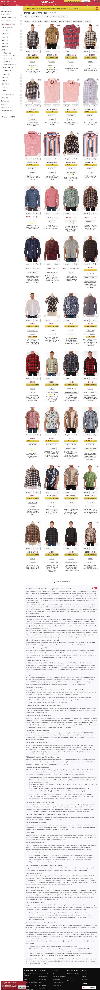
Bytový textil (5, 107)
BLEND (51, 334)
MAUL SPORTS (52, 272)
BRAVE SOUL (71, 506)
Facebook (84, 973)
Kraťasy (4, 74)
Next (71, 65)
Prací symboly (56, 979)
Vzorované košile (8, 59)
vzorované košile (60, 946)
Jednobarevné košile (9, 56)
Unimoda (33, 119)
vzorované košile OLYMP (89, 722)
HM (90, 65)
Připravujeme (6, 27)
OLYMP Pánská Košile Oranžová (71, 123)
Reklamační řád (57, 985)
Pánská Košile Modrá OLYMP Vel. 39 (90, 123)
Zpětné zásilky (42, 985)
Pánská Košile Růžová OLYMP (52, 123)
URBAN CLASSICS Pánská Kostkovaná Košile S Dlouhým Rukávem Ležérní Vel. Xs (71, 568)
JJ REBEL (51, 448)
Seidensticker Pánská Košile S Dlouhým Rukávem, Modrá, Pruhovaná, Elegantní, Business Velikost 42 (32, 279)
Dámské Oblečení (6, 21)
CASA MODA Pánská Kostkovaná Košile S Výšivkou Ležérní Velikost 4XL (90, 228)
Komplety (4, 84)
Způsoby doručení (43, 976)
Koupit (28, 51)
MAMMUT (33, 221)
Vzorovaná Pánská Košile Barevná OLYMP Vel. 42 (52, 177)
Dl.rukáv (5, 53)
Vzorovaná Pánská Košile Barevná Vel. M (90, 69)
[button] (32, 61)
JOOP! (32, 334)
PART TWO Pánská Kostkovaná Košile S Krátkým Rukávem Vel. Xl (90, 512)
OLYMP (51, 119)
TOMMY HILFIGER (52, 392)
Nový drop (4, 8)
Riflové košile (7, 70)
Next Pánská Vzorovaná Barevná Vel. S (71, 69)
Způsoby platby (42, 979)
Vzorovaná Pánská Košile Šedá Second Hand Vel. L (32, 124)
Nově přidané (5, 14)
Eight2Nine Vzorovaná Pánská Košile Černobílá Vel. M (71, 179)
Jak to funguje (92, 5)
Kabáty (4, 90)
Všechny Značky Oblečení (59, 976)
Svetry (4, 37)
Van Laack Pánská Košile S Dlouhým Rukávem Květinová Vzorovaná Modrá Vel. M (71, 341)
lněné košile (6, 67)
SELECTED (51, 65)
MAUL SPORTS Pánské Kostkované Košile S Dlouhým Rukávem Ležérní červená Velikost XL (51, 279)
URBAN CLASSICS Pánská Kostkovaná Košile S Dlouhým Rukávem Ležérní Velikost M (52, 568)
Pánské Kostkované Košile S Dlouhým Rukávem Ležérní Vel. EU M (32, 512)
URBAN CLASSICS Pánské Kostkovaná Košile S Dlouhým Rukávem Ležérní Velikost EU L (90, 284)
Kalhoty (4, 34)
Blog (54, 973)
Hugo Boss (74, 733)
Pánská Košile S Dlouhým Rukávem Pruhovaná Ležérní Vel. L (52, 227)
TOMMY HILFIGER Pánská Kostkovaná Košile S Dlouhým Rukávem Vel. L (52, 399)
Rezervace (57, 5)
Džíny (3, 40)
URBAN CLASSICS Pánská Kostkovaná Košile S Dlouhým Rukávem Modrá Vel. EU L (71, 399)
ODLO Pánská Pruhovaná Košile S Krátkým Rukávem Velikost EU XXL (71, 278)
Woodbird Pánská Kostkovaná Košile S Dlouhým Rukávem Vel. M (33, 568)
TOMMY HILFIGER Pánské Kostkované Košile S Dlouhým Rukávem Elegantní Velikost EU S (90, 456)
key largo (52, 506)
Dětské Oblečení (6, 94)
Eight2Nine (71, 172)
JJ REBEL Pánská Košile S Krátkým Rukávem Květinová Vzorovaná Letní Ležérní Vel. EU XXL (51, 455)
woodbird (32, 562)
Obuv (2, 98)
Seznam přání (74, 5)
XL (38, 217)
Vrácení (40, 982)
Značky (43, 5)
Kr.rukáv (5, 61)
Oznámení (30, 5)
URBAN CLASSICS (90, 277)
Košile (3, 50)
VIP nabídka (5, 11)
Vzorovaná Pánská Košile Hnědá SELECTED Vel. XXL (51, 71)
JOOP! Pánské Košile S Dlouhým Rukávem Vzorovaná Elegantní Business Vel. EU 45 (32, 342)
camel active (71, 221)
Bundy (4, 77)
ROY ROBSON (90, 334)
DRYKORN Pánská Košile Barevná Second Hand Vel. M (33, 71)
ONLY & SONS (71, 448)
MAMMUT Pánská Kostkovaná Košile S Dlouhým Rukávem (32, 227)
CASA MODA (90, 221)
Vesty (3, 87)
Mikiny (4, 43)
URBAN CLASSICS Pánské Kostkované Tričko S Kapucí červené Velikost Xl (90, 398)
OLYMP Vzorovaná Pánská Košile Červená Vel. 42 (33, 177)
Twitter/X (84, 976)
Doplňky (3, 101)
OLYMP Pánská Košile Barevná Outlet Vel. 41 (90, 176)
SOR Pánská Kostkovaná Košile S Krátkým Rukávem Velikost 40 (32, 456)
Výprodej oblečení (6, 17)
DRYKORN (32, 65)
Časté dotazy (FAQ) (43, 973)
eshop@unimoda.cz (72, 978)
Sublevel (33, 392)
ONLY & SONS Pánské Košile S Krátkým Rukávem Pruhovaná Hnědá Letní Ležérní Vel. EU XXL (71, 455)
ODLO (71, 272)
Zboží (5, 5)
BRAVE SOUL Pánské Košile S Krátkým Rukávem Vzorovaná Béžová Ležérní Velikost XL (71, 512)
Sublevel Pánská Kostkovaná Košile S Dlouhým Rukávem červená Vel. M (32, 398)
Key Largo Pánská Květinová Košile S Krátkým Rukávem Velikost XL (51, 512)
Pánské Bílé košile (28, 989)
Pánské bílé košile (8, 64)
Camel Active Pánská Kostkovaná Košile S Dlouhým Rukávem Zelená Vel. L (71, 229)
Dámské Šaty (42, 988)
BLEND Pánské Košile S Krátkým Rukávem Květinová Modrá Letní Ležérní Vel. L (51, 340)
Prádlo (4, 46)
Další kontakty (70, 980)
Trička (3, 30)
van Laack (71, 334)
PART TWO (90, 506)
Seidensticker (32, 272)
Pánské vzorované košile (30, 982)
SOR (32, 448)
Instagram (84, 979)
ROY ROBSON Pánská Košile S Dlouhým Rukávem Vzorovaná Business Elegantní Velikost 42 (90, 342)
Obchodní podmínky (58, 982)
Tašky (3, 104)
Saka (3, 81)
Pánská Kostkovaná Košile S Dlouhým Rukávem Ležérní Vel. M (90, 567)
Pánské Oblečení (6, 24)
